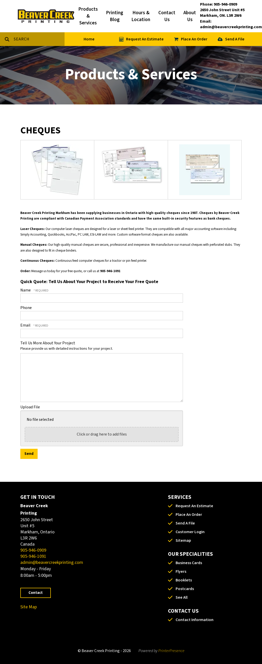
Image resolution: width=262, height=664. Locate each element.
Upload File (30, 407)
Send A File (234, 39)
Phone (26, 308)
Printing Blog (114, 16)
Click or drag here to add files (102, 434)
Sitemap (183, 540)
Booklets (184, 580)
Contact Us (166, 16)
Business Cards (189, 563)
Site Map (28, 607)
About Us (189, 16)
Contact (35, 592)
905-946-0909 (33, 550)
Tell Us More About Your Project (47, 343)
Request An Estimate (145, 39)
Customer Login (190, 532)
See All (182, 597)
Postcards (185, 589)
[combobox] (39, 39)
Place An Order (194, 39)
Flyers (181, 571)
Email (25, 325)
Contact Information (194, 620)
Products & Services (88, 16)
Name (26, 290)
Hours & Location (140, 16)
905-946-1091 (33, 556)
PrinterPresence (171, 651)
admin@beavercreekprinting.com (51, 562)
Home (89, 39)
